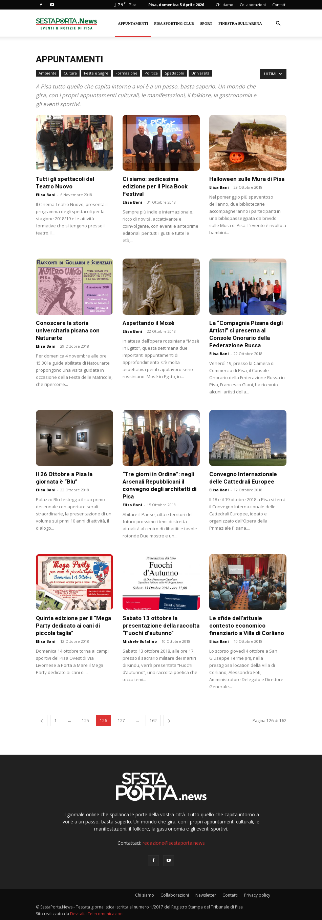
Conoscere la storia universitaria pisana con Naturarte (68, 330)
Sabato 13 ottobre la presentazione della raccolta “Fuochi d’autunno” (161, 625)
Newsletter (205, 895)
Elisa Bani (46, 194)
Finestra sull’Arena (240, 23)
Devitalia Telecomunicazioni (97, 914)
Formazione (126, 73)
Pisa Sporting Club (174, 23)
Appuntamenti (133, 23)
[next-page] (169, 720)
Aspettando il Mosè (148, 323)
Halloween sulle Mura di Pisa (246, 179)
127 (121, 720)
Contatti (279, 4)
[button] (278, 23)
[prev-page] (41, 720)
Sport (206, 23)
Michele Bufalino (140, 641)
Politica (151, 73)
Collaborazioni (253, 4)
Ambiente (48, 73)
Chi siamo (224, 4)
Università (200, 73)
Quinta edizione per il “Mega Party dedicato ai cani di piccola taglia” (73, 625)
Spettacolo (174, 73)
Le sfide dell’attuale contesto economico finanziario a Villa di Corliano (246, 625)
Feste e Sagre (96, 73)
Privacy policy (257, 895)
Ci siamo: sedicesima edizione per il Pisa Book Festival (155, 186)
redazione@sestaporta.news (174, 843)
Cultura (70, 73)
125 (85, 720)
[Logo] (66, 23)
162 (153, 720)
